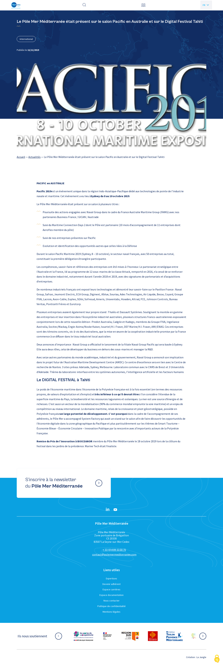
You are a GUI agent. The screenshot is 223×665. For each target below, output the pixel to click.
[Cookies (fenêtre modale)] (217, 659)
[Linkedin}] (107, 510)
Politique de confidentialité (111, 606)
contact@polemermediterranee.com (114, 554)
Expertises (111, 578)
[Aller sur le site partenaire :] (83, 636)
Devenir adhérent (111, 584)
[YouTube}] (115, 510)
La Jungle (201, 657)
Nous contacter (111, 600)
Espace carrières (111, 589)
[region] (111, 156)
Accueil (21, 157)
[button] (143, 5)
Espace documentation (111, 595)
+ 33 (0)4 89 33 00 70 (114, 549)
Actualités (34, 157)
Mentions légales (111, 611)
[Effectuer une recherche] (84, 5)
